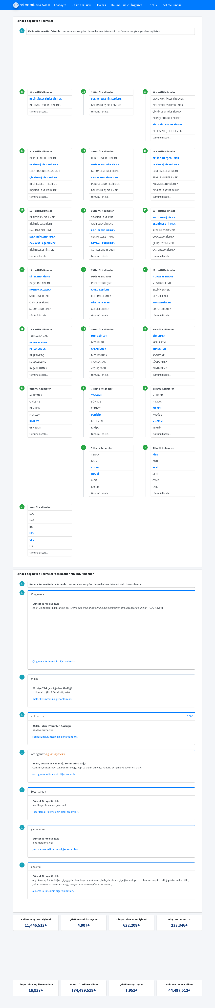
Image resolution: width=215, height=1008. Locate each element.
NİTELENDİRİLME (39, 276)
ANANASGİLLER (162, 302)
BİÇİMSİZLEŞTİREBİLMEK (168, 124)
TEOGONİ (96, 395)
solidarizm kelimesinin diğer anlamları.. (55, 736)
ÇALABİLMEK (98, 348)
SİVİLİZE (34, 421)
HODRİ (95, 473)
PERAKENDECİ (38, 348)
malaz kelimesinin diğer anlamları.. (52, 699)
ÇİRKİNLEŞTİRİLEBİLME (43, 177)
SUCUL (95, 467)
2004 (190, 716)
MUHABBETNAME (163, 276)
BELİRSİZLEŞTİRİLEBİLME (106, 98)
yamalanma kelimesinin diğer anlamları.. (55, 849)
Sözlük (152, 5)
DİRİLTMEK (159, 335)
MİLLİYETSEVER (100, 302)
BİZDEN (157, 408)
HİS (31, 533)
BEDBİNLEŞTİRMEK (164, 223)
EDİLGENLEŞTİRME (164, 217)
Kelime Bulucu (81, 5)
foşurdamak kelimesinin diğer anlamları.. (55, 811)
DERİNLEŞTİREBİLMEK (166, 164)
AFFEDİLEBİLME (100, 289)
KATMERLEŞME (38, 342)
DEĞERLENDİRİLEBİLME (105, 164)
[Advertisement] (107, 65)
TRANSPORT (160, 348)
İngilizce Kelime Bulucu (141, 1003)
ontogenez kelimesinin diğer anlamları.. (55, 774)
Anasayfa (60, 5)
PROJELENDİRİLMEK (103, 230)
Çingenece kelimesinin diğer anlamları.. (54, 661)
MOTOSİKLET (99, 335)
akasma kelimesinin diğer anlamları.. (53, 890)
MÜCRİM (158, 421)
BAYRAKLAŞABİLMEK (103, 243)
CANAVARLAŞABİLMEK (42, 243)
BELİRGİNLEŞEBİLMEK (166, 158)
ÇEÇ (31, 539)
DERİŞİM (96, 414)
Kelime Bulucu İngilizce (126, 5)
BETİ (155, 467)
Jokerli (101, 5)
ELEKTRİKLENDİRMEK (42, 236)
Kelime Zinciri (171, 5)
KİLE (155, 454)
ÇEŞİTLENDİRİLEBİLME (104, 177)
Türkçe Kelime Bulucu (113, 1003)
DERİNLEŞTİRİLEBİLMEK (43, 164)
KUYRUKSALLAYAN (40, 289)
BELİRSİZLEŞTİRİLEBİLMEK (45, 98)
